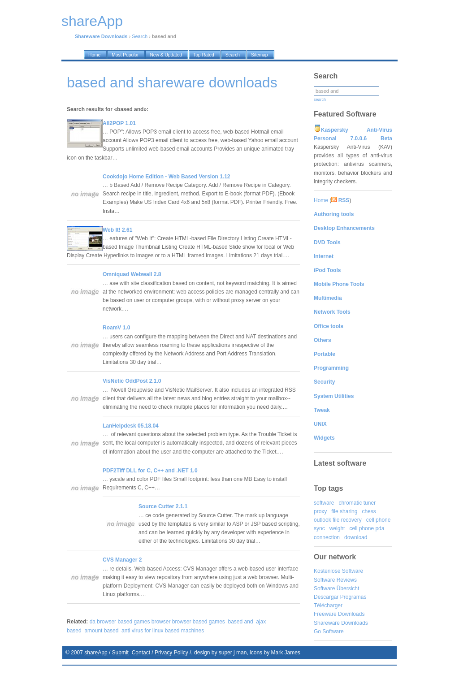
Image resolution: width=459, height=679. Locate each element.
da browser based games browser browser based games (157, 621)
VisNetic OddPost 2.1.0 (132, 381)
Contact (141, 652)
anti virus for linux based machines (162, 630)
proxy (320, 511)
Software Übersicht (336, 588)
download (355, 537)
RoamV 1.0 (116, 327)
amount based (101, 630)
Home (321, 200)
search (320, 99)
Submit (120, 652)
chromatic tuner (357, 503)
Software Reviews (335, 580)
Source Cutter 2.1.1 (163, 506)
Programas (353, 597)
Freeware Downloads (339, 614)
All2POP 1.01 (119, 123)
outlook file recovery (338, 520)
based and (240, 621)
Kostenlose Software (338, 571)
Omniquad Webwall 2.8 (132, 274)
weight (337, 528)
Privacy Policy (171, 652)
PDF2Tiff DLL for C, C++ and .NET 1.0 (150, 470)
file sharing (344, 511)
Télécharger (328, 605)
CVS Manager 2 (122, 560)
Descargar (326, 597)
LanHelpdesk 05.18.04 (131, 426)
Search (139, 36)
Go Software (329, 631)
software (324, 503)
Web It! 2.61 (117, 230)
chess (369, 511)
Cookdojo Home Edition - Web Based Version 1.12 (166, 176)
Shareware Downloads (341, 623)
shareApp (95, 652)
